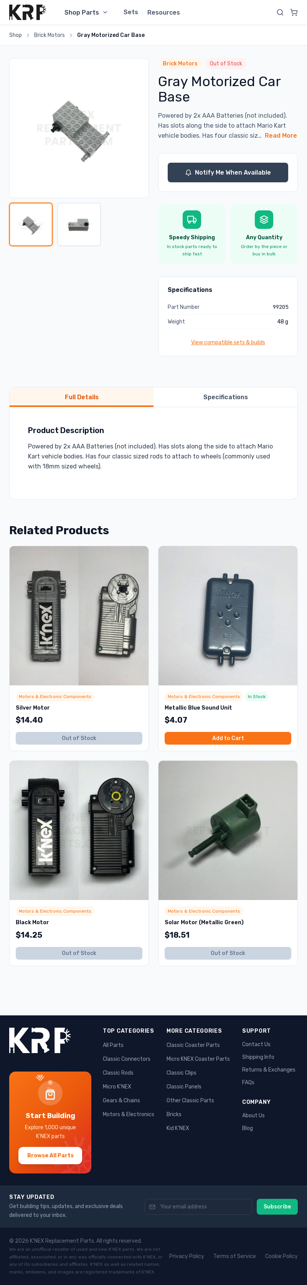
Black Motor (32, 922)
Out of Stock (79, 738)
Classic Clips (181, 1073)
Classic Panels (184, 1086)
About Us (253, 1115)
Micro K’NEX (117, 1086)
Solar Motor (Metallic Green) (204, 922)
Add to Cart (228, 738)
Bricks (174, 1114)
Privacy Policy (186, 1256)
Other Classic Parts (190, 1100)
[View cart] (294, 12)
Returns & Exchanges (268, 1070)
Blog (247, 1128)
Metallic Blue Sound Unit (198, 708)
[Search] (280, 12)
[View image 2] (79, 224)
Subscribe (277, 1206)
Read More (281, 135)
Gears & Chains (121, 1100)
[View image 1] (31, 224)
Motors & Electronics (128, 1114)
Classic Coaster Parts (193, 1045)
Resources (163, 12)
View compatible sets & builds (228, 342)
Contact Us (256, 1044)
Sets (131, 12)
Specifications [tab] (225, 397)
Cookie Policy (281, 1256)
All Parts (113, 1045)
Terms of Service (234, 1256)
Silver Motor (33, 708)
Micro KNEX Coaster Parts (198, 1059)
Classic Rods (118, 1073)
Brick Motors (49, 35)
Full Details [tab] (82, 397)
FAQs (248, 1082)
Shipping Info (258, 1057)
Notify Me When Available (228, 172)
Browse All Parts (50, 1155)
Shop (15, 35)
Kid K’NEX (178, 1128)
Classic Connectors (126, 1059)
